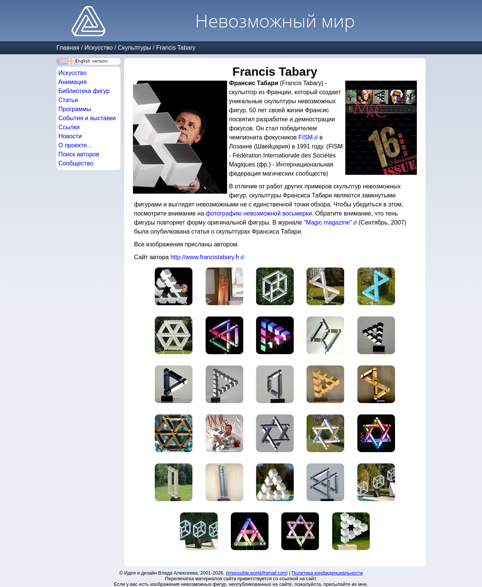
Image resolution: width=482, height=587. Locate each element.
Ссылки (68, 127)
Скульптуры (134, 47)
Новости (70, 136)
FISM (305, 137)
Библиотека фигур (84, 91)
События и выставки (87, 118)
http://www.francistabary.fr (205, 257)
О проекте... (75, 145)
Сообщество (75, 163)
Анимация (72, 82)
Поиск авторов (78, 154)
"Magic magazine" (328, 222)
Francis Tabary (175, 47)
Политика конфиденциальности (327, 573)
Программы (74, 109)
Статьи (68, 100)
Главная (67, 47)
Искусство (98, 47)
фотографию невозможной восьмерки (259, 213)
